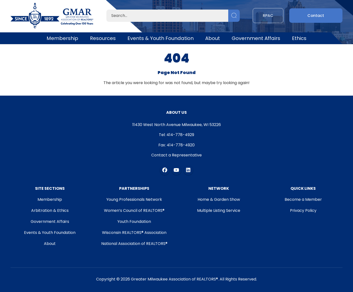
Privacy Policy (303, 210)
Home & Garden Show (219, 199)
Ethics (299, 38)
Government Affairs (256, 38)
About (212, 38)
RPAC (268, 15)
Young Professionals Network (134, 199)
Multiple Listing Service (218, 210)
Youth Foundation (134, 221)
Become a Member (303, 199)
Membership (62, 38)
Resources (103, 38)
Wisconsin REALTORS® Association (134, 232)
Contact (315, 15)
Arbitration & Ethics (49, 210)
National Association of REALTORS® (134, 243)
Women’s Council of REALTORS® (134, 210)
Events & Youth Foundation (160, 38)
